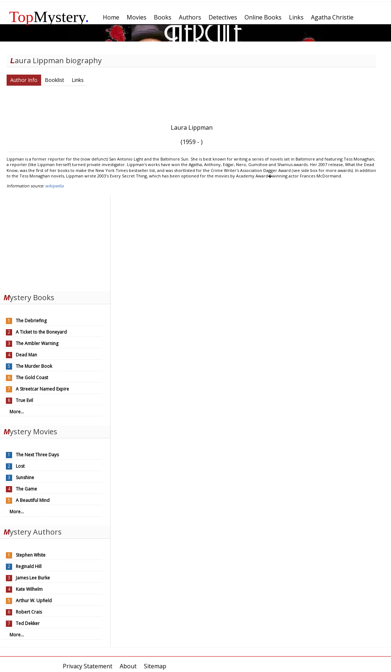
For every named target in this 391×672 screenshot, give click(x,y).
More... (17, 412)
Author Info (23, 79)
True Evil (24, 400)
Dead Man (26, 355)
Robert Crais (29, 612)
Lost (20, 466)
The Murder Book (34, 366)
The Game (26, 489)
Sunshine (25, 477)
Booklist (54, 79)
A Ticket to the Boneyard (41, 332)
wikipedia (54, 185)
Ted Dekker (28, 623)
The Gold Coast (32, 377)
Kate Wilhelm (29, 589)
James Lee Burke (33, 578)
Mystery (49, 16)
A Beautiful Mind (33, 500)
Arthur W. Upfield (34, 600)
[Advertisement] (55, 242)
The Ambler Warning (37, 343)
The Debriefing (31, 320)
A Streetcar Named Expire (42, 389)
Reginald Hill (28, 566)
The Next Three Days (37, 455)
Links (78, 79)
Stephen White (31, 555)
